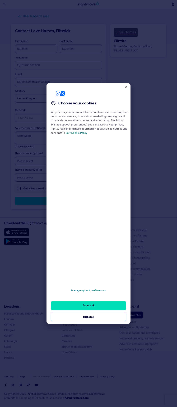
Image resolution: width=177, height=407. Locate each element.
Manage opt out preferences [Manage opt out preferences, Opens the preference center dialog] (88, 290)
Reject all (88, 316)
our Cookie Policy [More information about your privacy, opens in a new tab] (76, 132)
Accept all (89, 305)
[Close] (125, 87)
